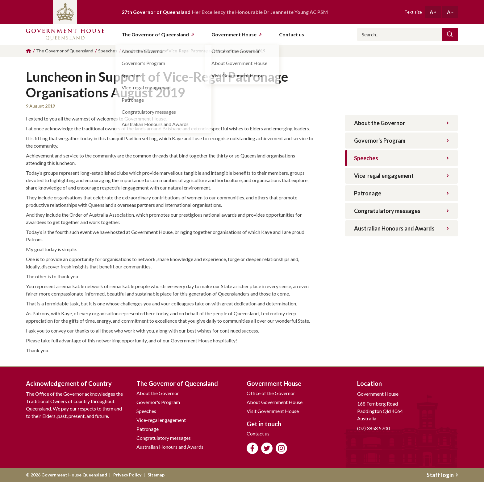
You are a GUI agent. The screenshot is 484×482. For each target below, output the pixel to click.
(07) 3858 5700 (373, 428)
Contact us (258, 433)
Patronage (401, 193)
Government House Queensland (65, 34)
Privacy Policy (127, 474)
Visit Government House (273, 411)
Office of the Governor (271, 393)
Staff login (442, 475)
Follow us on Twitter (267, 448)
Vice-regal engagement (401, 175)
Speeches (401, 158)
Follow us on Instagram (281, 448)
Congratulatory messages (401, 210)
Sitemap (156, 474)
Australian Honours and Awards (401, 228)
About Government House (274, 402)
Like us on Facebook (252, 448)
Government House (236, 34)
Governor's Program (401, 140)
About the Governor (401, 123)
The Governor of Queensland (158, 34)
